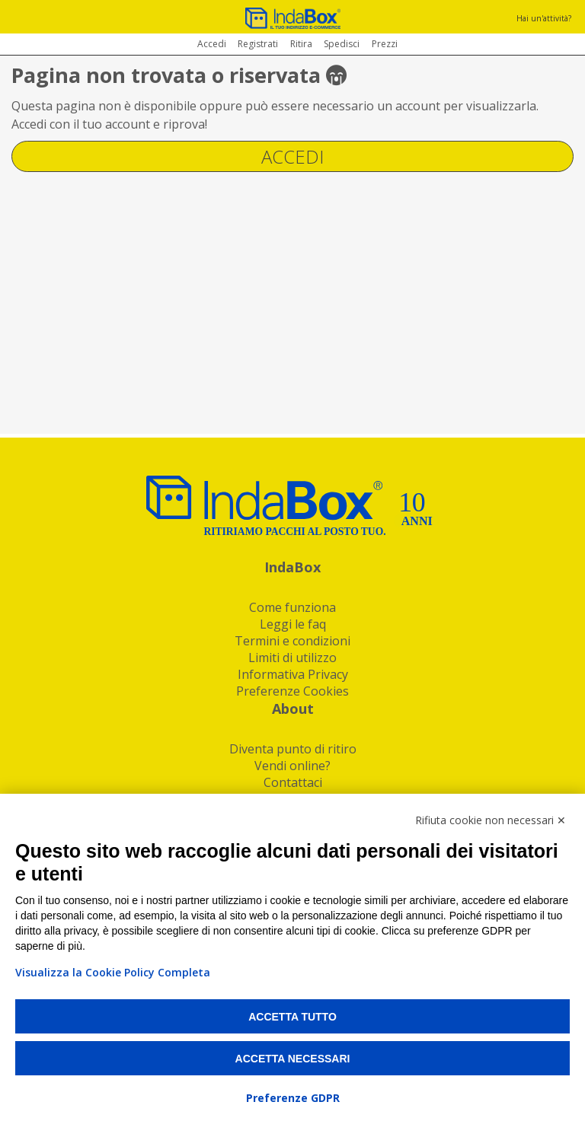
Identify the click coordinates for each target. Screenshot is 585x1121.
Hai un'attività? (543, 18)
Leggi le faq (293, 624)
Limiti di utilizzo (292, 657)
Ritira (301, 43)
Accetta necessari (292, 1059)
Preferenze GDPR (293, 1098)
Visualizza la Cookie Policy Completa (112, 972)
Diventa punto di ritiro (292, 748)
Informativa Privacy (293, 674)
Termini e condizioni (292, 640)
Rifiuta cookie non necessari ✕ (490, 820)
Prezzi (385, 43)
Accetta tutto (292, 1017)
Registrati (258, 43)
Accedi (211, 43)
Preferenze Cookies (292, 691)
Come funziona (292, 607)
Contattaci (293, 782)
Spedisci (342, 43)
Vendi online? (292, 765)
